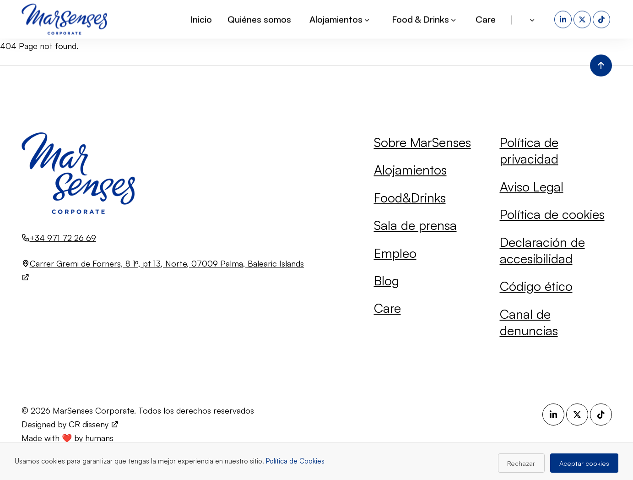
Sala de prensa (415, 225)
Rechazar (521, 463)
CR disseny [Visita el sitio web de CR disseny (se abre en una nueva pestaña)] (94, 424)
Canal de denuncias (529, 322)
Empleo (395, 253)
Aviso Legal (531, 187)
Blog (386, 281)
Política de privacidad (529, 150)
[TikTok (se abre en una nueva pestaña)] (602, 18)
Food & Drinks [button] (424, 17)
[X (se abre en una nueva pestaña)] (583, 18)
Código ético (536, 286)
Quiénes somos (259, 17)
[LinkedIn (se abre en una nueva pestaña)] (563, 18)
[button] (533, 17)
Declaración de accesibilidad (542, 250)
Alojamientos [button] (340, 17)
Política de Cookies (295, 461)
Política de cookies (552, 214)
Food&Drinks (410, 198)
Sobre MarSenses (422, 142)
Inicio (201, 17)
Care (486, 17)
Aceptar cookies (584, 463)
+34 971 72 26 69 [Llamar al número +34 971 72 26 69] (63, 238)
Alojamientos (410, 170)
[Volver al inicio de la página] (601, 65)
